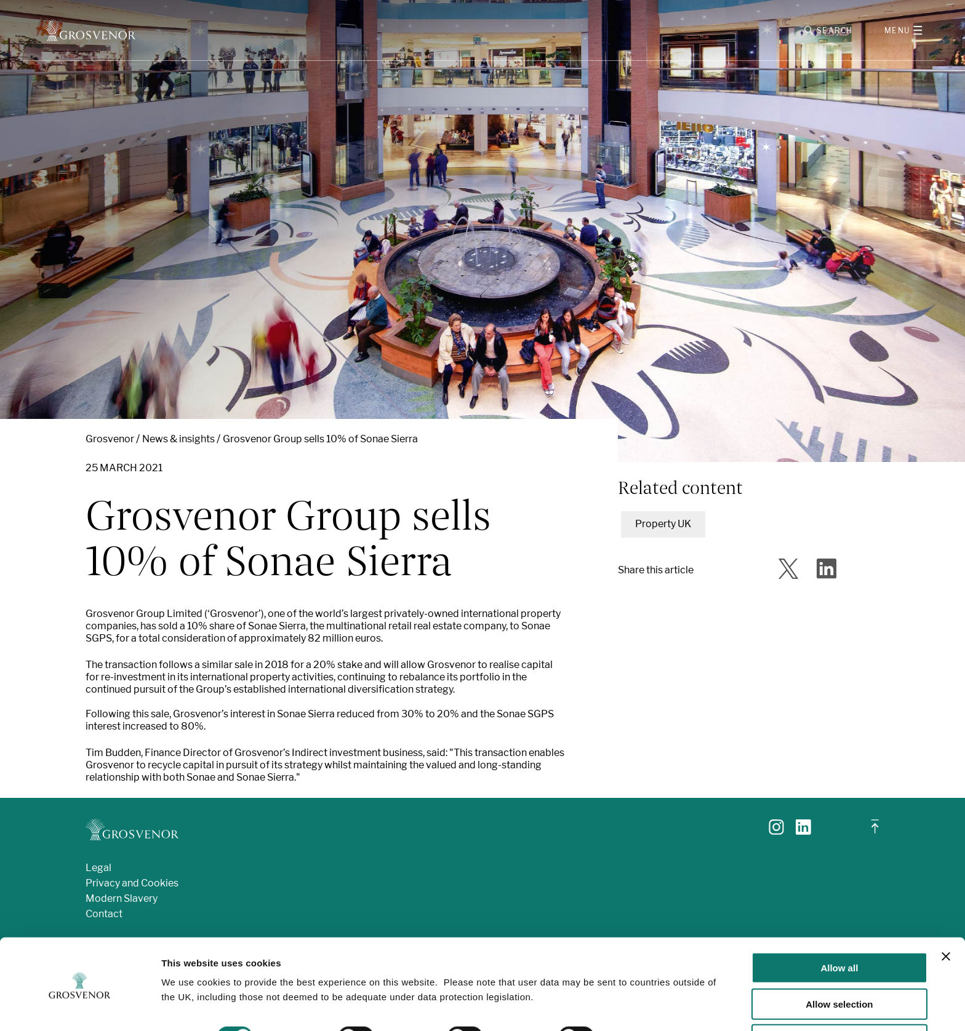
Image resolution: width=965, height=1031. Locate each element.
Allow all (839, 928)
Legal (98, 870)
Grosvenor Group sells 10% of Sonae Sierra (320, 441)
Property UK (663, 526)
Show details (646, 997)
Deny (839, 1000)
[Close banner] (946, 916)
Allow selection (839, 964)
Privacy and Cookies (132, 885)
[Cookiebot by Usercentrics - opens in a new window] (80, 1007)
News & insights (178, 441)
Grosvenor (110, 441)
